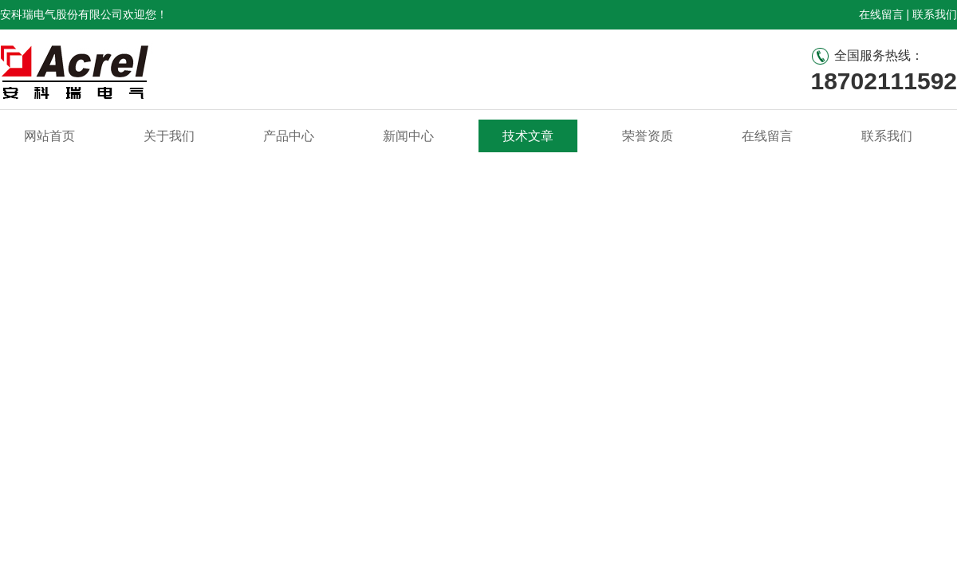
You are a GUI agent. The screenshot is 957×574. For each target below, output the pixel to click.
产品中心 (288, 136)
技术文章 (527, 136)
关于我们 (169, 136)
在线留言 (881, 14)
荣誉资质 (647, 136)
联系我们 (934, 14)
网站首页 (49, 136)
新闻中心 (408, 136)
